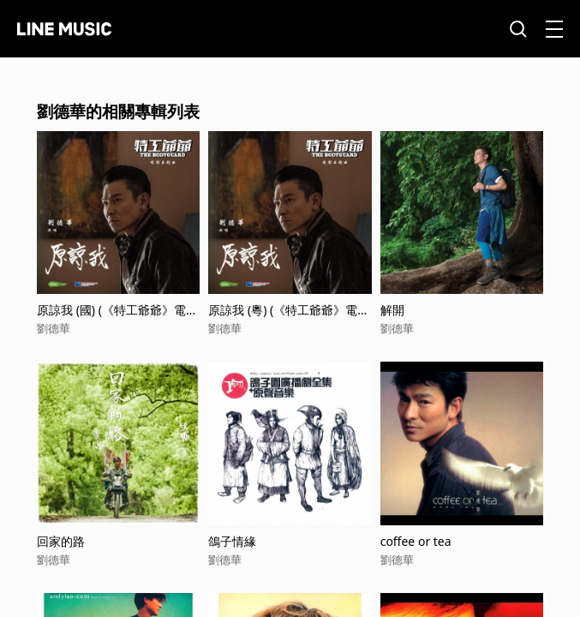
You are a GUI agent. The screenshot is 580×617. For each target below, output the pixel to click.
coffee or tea (415, 541)
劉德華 (53, 328)
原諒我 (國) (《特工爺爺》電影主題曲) (117, 310)
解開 (392, 310)
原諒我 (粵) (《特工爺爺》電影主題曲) (288, 310)
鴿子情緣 (232, 541)
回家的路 (61, 541)
